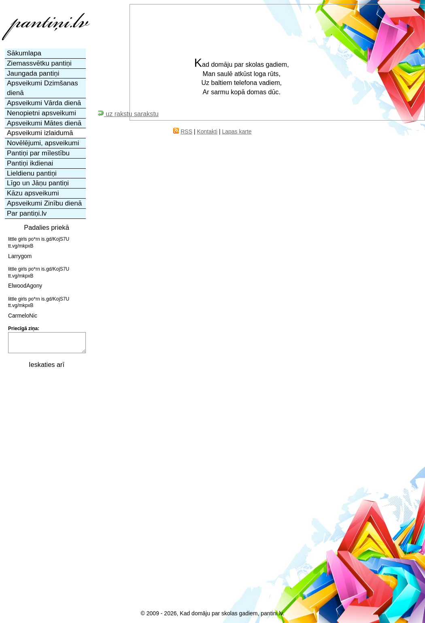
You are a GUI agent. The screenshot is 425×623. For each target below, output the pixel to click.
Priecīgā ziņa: (23, 328)
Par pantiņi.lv (27, 213)
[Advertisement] (46, 494)
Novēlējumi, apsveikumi (43, 143)
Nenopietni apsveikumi (41, 113)
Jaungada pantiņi (33, 73)
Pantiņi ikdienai (30, 163)
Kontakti (207, 131)
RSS (186, 131)
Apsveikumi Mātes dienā (44, 123)
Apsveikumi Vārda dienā (44, 103)
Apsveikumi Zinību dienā (44, 203)
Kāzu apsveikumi (33, 193)
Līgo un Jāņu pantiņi (38, 183)
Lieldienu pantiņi (32, 173)
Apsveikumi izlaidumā (40, 133)
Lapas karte (236, 131)
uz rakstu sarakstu (128, 113)
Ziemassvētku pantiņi (39, 63)
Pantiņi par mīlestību (38, 153)
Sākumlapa (24, 53)
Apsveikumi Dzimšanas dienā (42, 88)
